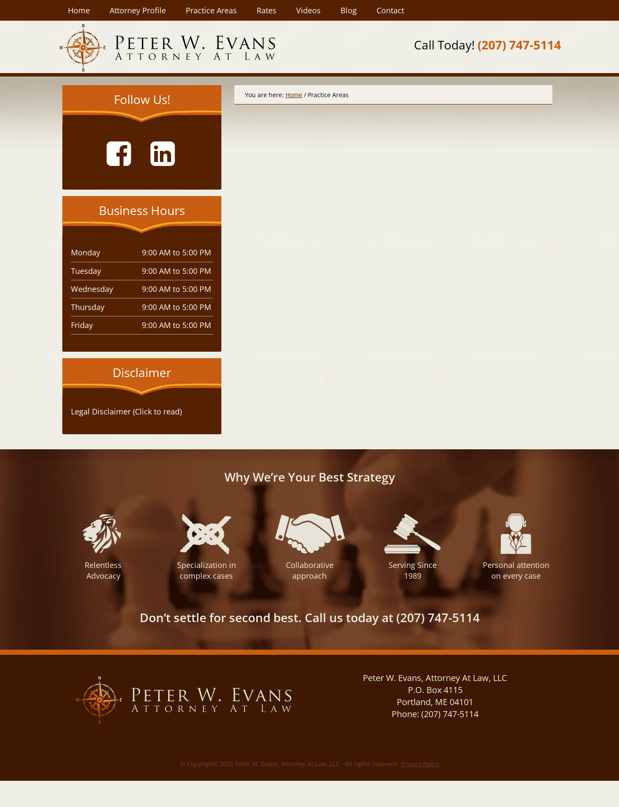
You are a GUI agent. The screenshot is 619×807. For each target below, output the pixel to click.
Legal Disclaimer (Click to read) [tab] (126, 411)
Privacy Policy (420, 764)
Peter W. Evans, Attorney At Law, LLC (167, 47)
